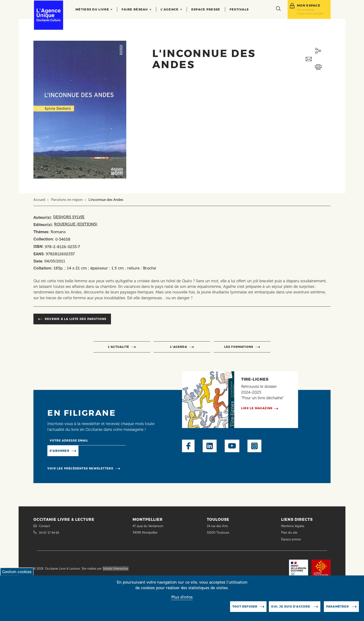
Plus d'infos (182, 601)
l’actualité (118, 347)
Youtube (232, 446)
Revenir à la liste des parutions (75, 319)
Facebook (188, 446)
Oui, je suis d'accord (291, 611)
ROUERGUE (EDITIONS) (76, 224)
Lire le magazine (257, 408)
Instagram (254, 446)
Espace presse (205, 9)
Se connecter (306, 9)
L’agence (171, 9)
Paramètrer (338, 611)
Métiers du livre (93, 9)
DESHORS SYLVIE (68, 217)
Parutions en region (67, 200)
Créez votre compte (310, 13)
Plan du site (289, 532)
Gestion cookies (17, 576)
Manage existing (97, 450)
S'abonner (59, 450)
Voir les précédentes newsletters (80, 468)
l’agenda (178, 347)
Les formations (239, 347)
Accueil (39, 200)
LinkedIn (210, 446)
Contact (44, 526)
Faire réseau (136, 9)
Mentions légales (293, 526)
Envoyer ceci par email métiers (318, 59)
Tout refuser (244, 611)
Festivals (239, 9)
